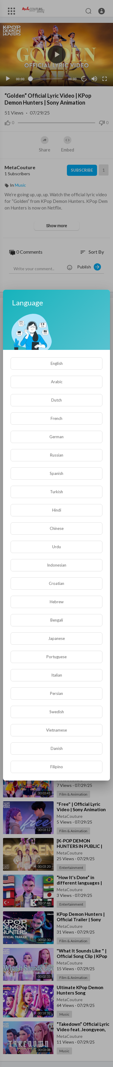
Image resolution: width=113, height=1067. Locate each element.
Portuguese (56, 656)
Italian (56, 675)
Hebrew (57, 601)
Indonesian (56, 565)
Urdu (56, 546)
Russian (56, 455)
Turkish (56, 491)
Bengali (56, 620)
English (57, 363)
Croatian (56, 583)
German (56, 436)
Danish (57, 748)
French (56, 418)
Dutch (56, 400)
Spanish (56, 473)
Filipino (56, 766)
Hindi (56, 510)
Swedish (56, 711)
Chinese (57, 528)
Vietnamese (56, 730)
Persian (56, 693)
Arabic (56, 381)
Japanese (56, 638)
